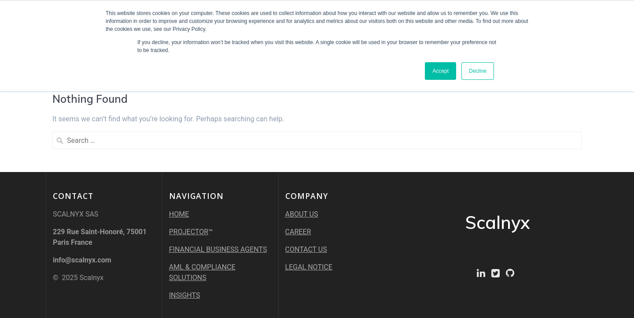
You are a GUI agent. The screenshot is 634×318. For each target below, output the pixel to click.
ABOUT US (301, 214)
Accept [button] (440, 71)
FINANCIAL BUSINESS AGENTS (218, 249)
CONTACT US (306, 249)
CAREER (298, 232)
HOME (179, 214)
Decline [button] (478, 71)
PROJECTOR (188, 232)
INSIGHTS (184, 295)
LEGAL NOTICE (308, 267)
